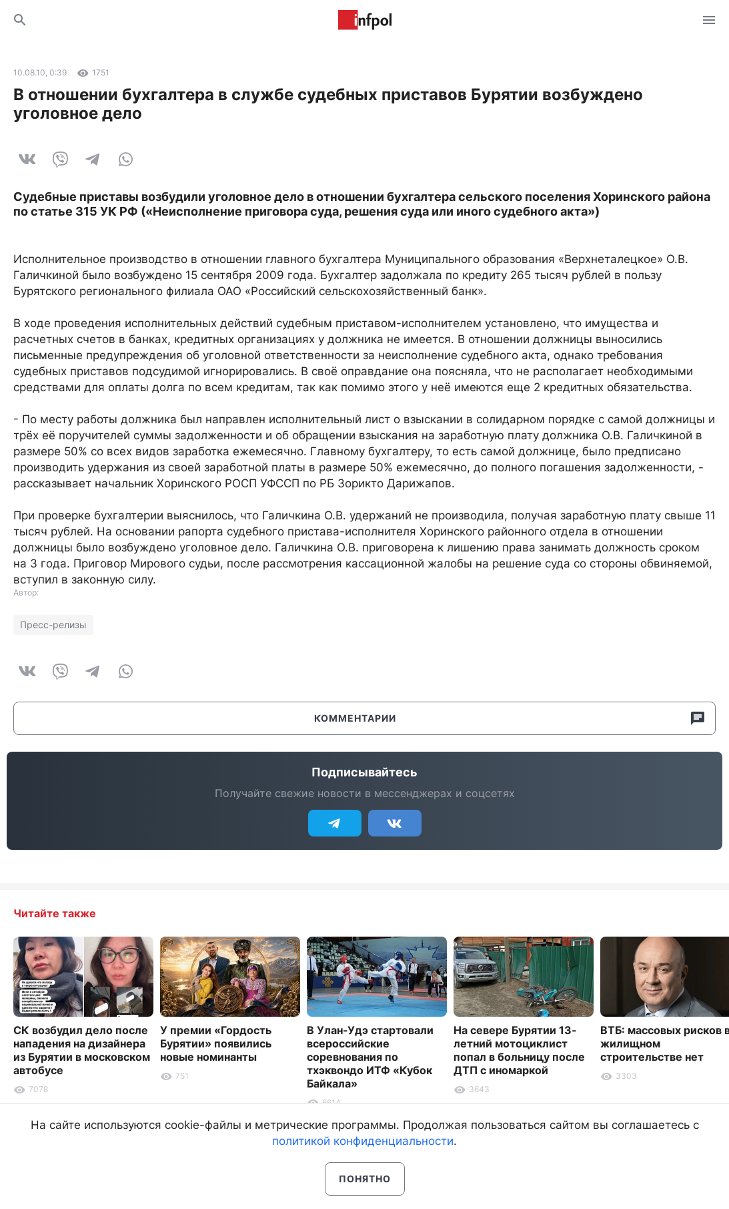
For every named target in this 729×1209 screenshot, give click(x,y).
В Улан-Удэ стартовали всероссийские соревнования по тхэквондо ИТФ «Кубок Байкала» (370, 1056)
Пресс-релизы (53, 624)
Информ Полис (365, 20)
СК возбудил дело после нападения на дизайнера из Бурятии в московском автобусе (81, 1050)
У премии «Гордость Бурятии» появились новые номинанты (215, 1043)
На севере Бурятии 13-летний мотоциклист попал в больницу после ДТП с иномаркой (519, 1050)
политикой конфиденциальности (363, 1141)
